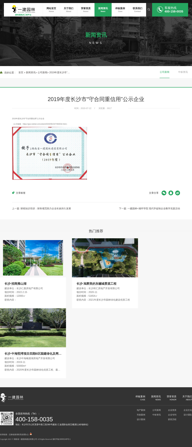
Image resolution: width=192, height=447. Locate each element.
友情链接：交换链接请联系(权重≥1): (16, 434)
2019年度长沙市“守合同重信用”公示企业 (60, 72)
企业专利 (172, 415)
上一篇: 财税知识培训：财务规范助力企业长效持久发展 (41, 208)
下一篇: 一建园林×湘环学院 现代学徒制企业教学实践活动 (149, 208)
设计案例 (141, 419)
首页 (20, 72)
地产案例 (141, 410)
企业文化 (188, 410)
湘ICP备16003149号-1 (61, 439)
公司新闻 (42, 72)
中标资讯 (183, 72)
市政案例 (141, 415)
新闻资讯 (31, 72)
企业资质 (172, 410)
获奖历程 (172, 419)
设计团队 (188, 415)
